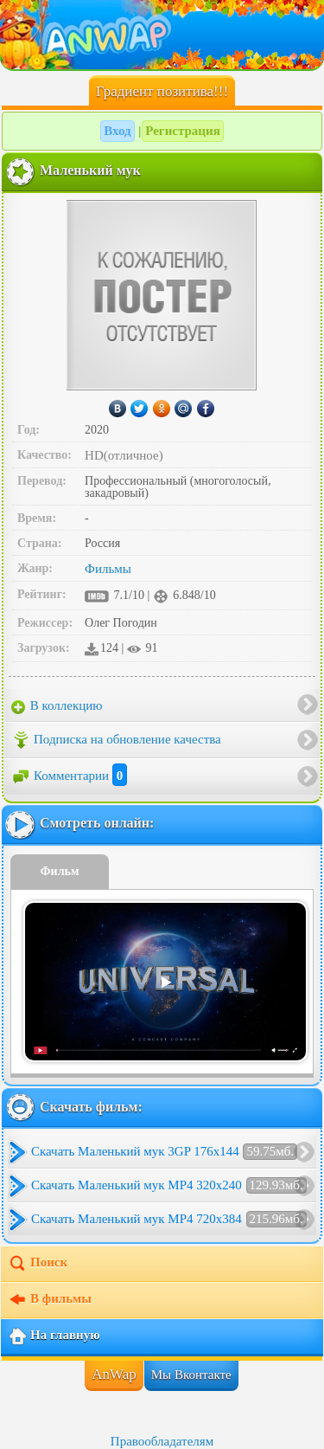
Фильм (60, 871)
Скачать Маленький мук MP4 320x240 (169, 1185)
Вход (117, 131)
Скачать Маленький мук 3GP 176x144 (164, 1151)
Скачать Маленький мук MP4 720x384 (169, 1219)
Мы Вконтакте (191, 1374)
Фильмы (108, 569)
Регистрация (182, 131)
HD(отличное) (124, 455)
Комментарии (69, 775)
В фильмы (50, 1300)
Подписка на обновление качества (116, 740)
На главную (54, 1336)
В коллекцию (57, 706)
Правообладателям (162, 1441)
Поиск (37, 1263)
